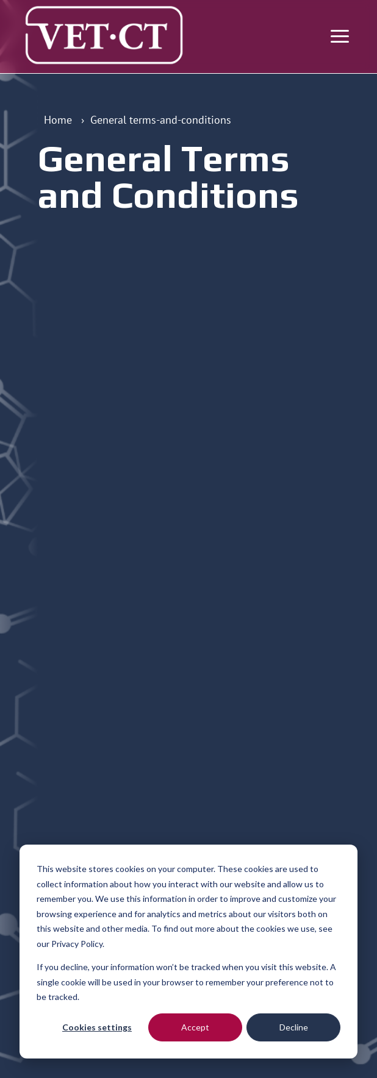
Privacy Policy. (77, 943)
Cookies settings (97, 1027)
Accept (195, 1027)
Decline (293, 1027)
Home (58, 119)
